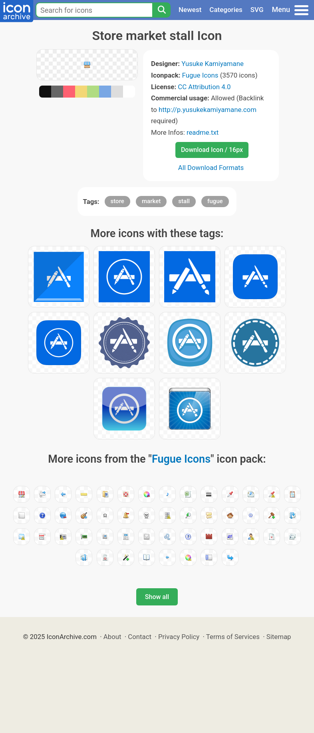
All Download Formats (211, 168)
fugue (215, 201)
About (112, 637)
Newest (190, 10)
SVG (257, 10)
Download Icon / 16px (212, 150)
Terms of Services (233, 637)
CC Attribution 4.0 (204, 87)
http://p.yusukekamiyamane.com (207, 110)
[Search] (161, 10)
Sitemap (278, 637)
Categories (225, 10)
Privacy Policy (178, 637)
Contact (139, 637)
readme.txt (203, 132)
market (151, 201)
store (117, 201)
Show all (157, 597)
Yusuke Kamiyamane (212, 64)
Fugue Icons (200, 75)
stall (183, 201)
